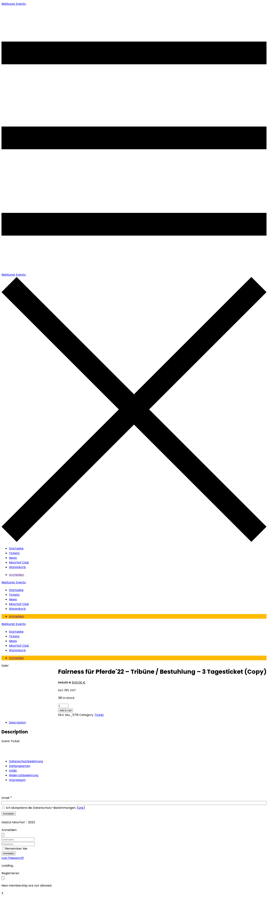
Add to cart (65, 710)
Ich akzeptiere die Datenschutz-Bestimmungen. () (43, 808)
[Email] (134, 803)
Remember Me (16, 848)
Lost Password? (12, 858)
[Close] (2, 835)
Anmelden (16, 575)
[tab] (18, 722)
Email (6, 798)
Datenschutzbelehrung (26, 761)
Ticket (99, 715)
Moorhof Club (19, 562)
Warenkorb (17, 567)
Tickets (14, 553)
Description (17, 722)
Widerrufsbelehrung (23, 775)
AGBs (13, 770)
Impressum (17, 780)
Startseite (16, 548)
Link (81, 808)
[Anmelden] (8, 814)
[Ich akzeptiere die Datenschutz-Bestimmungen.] (3, 807)
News (13, 558)
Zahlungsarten (19, 766)
